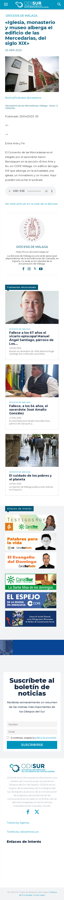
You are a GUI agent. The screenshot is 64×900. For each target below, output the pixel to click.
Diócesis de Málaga (21, 15)
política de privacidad (45, 737)
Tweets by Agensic (18, 822)
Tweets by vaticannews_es (23, 831)
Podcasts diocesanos (23, 97)
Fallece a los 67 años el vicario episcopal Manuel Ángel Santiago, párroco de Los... (31, 338)
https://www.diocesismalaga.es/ (32, 252)
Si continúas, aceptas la (31, 737)
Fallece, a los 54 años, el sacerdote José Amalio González (28, 409)
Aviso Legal (39, 895)
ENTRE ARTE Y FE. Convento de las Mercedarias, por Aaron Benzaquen (30, 191)
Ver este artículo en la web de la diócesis (31, 203)
